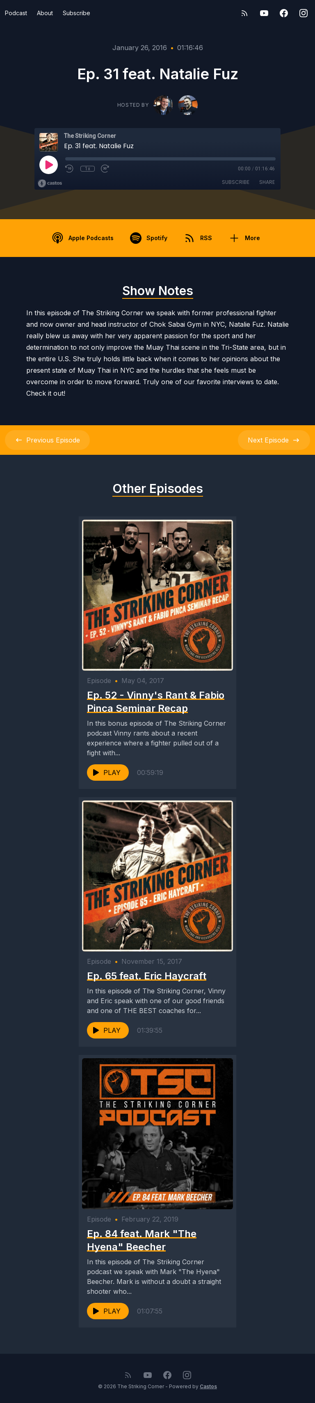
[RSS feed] (244, 13)
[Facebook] (284, 13)
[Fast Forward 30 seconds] (105, 168)
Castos (208, 1386)
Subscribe (76, 12)
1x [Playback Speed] (87, 169)
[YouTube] (264, 13)
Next (274, 440)
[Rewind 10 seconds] (69, 168)
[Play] (48, 165)
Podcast (16, 12)
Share (267, 182)
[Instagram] (303, 13)
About (45, 12)
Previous (47, 440)
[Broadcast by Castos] (50, 183)
